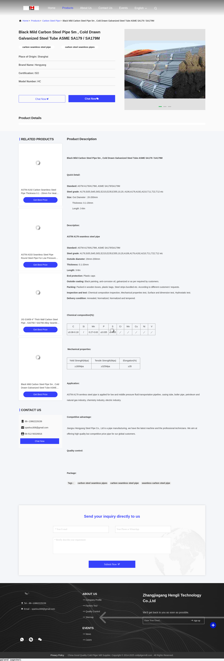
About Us (86, 8)
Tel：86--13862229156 (33, 603)
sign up (195, 620)
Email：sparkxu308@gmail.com (38, 609)
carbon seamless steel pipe (124, 483)
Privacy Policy (57, 655)
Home (51, 8)
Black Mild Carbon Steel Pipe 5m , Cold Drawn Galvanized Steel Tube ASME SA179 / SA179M (40, 387)
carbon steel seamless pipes (92, 483)
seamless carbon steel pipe (156, 483)
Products (67, 8)
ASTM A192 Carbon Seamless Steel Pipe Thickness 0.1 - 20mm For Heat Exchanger (38, 193)
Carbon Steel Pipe (51, 20)
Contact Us (105, 8)
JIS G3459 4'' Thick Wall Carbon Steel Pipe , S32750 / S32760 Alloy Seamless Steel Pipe (40, 323)
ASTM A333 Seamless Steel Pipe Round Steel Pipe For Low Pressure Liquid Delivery (38, 258)
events (123, 8)
